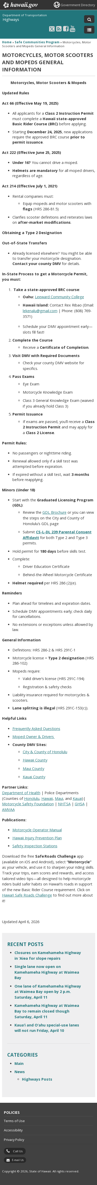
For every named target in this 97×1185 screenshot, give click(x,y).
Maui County (33, 768)
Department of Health (21, 792)
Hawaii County (35, 760)
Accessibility (13, 1130)
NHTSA (64, 803)
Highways (11, 19)
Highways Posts (37, 1079)
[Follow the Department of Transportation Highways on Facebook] (66, 28)
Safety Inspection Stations (34, 845)
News (19, 1071)
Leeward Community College (59, 296)
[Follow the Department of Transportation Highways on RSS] (59, 28)
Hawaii (47, 798)
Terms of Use (14, 1120)
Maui (59, 798)
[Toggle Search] (89, 19)
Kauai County (34, 776)
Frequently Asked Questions (36, 728)
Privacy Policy (14, 1139)
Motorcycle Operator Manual (37, 829)
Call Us (18, 1151)
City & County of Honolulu (45, 751)
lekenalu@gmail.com (40, 310)
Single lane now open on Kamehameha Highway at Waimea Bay (46, 972)
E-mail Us (18, 1160)
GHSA (80, 803)
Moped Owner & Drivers (33, 736)
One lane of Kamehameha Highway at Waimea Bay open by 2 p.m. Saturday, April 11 (47, 992)
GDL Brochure (54, 512)
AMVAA (8, 809)
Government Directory (78, 5)
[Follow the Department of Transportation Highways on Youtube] (72, 28)
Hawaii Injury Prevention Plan (37, 837)
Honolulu (31, 798)
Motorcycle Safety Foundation (28, 803)
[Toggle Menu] (89, 30)
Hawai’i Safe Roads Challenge (27, 895)
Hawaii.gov (20, 5)
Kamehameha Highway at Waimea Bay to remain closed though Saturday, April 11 (46, 1011)
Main (19, 1063)
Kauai (77, 798)
